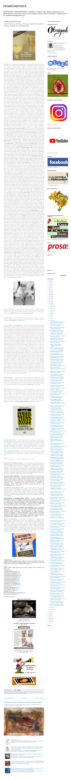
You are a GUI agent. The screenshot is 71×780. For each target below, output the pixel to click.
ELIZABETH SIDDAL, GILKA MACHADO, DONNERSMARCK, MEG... (57, 440)
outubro (51, 308)
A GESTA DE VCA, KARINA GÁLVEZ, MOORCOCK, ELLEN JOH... (57, 580)
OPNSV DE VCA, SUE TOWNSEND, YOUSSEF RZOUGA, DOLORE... (57, 378)
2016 (50, 298)
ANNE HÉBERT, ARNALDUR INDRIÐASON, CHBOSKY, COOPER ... (57, 489)
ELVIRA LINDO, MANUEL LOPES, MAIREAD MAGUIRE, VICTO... (56, 495)
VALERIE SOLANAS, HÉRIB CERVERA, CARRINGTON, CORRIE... (58, 372)
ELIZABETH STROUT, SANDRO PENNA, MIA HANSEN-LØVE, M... (57, 469)
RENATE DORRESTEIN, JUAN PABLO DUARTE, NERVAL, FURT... (57, 498)
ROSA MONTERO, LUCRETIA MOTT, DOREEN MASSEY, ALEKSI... (57, 549)
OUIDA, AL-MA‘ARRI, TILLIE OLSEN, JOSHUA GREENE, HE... (57, 571)
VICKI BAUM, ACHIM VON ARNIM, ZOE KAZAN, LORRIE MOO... (58, 501)
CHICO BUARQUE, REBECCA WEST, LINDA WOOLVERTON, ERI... (57, 597)
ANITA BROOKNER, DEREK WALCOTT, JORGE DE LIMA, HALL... (58, 394)
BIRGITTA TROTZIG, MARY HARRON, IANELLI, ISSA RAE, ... (57, 527)
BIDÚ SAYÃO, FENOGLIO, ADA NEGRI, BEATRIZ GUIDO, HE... (58, 336)
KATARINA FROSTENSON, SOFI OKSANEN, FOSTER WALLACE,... (57, 535)
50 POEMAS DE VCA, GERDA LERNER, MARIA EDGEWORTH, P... (57, 558)
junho (51, 315)
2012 (50, 611)
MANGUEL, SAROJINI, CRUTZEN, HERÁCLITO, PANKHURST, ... (57, 449)
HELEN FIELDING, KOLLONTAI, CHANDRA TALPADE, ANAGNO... (57, 331)
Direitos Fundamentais (19, 691)
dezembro (52, 304)
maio (51, 316)
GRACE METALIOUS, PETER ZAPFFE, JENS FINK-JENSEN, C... (57, 588)
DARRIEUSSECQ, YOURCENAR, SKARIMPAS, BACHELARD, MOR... (57, 458)
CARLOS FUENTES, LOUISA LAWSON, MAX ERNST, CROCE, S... (58, 432)
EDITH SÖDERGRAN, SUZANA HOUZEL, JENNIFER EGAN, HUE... (57, 538)
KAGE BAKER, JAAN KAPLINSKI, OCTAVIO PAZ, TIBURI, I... (56, 480)
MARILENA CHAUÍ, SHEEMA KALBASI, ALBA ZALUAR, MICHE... (57, 599)
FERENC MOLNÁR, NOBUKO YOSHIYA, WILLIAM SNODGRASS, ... (57, 518)
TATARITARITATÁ (14, 6)
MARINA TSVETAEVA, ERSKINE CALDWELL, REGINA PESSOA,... (57, 602)
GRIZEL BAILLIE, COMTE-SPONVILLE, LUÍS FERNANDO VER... (57, 552)
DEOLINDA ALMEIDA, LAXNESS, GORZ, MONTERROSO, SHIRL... (57, 452)
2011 (50, 613)
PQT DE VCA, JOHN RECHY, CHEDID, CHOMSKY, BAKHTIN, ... (57, 389)
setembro (52, 310)
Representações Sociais (15, 693)
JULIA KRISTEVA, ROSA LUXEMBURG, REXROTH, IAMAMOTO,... (58, 583)
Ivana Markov (26, 691)
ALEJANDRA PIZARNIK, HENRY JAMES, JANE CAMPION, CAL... (57, 334)
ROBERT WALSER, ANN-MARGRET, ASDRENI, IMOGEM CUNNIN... (57, 357)
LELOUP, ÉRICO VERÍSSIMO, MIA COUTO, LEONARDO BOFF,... (56, 563)
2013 (50, 303)
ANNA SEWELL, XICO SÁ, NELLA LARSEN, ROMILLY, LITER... (56, 380)
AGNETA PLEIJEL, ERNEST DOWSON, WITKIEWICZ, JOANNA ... (57, 420)
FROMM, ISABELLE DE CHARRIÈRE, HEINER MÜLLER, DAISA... (57, 555)
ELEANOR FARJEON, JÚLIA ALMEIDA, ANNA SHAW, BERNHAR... (57, 447)
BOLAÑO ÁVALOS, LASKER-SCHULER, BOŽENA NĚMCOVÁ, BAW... (58, 506)
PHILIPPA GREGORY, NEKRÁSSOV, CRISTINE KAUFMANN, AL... (57, 530)
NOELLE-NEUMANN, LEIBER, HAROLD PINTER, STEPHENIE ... (58, 577)
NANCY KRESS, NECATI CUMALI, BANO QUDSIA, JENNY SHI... (56, 472)
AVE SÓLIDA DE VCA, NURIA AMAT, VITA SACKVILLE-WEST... (57, 383)
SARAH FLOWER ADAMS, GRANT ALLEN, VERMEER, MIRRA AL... (57, 426)
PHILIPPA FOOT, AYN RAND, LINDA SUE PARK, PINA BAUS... (57, 325)
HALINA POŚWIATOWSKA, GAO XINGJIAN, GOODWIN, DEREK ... (57, 544)
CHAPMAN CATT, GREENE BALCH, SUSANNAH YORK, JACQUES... (57, 532)
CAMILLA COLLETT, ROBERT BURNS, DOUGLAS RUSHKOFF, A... (57, 486)
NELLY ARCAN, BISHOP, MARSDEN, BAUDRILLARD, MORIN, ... (57, 415)
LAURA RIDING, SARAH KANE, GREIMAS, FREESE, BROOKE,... (57, 455)
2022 (50, 287)
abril (51, 318)
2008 (50, 618)
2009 (50, 616)
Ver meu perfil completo (52, 52)
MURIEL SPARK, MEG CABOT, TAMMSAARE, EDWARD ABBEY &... (57, 477)
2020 (50, 291)
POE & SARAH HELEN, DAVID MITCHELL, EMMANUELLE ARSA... (57, 515)
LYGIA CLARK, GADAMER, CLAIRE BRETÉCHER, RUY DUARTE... (57, 339)
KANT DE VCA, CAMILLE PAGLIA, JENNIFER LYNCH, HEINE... (56, 363)
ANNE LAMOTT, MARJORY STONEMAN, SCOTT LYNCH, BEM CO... (57, 368)
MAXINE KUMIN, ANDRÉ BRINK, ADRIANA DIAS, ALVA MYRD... (56, 463)
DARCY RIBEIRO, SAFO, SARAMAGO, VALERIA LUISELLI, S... (57, 566)
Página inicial (24, 698)
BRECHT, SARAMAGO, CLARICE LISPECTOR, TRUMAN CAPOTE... (57, 605)
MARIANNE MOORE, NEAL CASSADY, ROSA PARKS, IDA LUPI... (57, 475)
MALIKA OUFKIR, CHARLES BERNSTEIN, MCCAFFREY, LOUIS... (58, 365)
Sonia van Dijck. (23, 693)
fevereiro (51, 607)
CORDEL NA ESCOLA (15, 739)
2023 (50, 286)
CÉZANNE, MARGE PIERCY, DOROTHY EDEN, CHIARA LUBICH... (56, 345)
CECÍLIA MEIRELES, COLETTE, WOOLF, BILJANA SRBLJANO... (57, 509)
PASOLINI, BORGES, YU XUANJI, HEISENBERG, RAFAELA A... (56, 375)
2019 (50, 293)
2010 (50, 615)
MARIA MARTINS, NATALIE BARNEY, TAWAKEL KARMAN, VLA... (57, 466)
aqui (10, 277)
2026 (50, 280)
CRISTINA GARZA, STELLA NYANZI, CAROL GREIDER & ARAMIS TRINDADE (23, 702)
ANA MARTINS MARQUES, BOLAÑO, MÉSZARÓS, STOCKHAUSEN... (57, 322)
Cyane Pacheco (12, 691)
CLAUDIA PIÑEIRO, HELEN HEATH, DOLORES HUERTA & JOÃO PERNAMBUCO (27, 761)
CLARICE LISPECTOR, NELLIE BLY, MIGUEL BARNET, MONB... (57, 492)
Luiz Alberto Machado (60, 43)
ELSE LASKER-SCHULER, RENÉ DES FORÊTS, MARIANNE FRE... (57, 434)
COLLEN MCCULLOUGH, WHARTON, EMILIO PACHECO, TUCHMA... (57, 483)
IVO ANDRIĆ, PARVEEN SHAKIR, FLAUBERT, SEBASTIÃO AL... (56, 397)
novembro (52, 306)
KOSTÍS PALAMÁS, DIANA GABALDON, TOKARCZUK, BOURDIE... (58, 521)
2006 (50, 621)
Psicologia (9, 693)
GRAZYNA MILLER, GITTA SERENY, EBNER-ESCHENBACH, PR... (57, 351)
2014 (50, 301)
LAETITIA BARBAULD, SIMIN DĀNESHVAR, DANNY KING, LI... (57, 400)
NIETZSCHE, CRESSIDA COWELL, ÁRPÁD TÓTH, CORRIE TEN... (57, 360)
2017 (50, 296)
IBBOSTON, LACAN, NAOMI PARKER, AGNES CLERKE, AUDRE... (57, 503)
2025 (50, 282)
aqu (12, 277)
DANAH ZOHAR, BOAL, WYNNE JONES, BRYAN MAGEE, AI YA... (57, 354)
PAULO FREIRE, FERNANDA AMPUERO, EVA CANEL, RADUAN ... (58, 560)
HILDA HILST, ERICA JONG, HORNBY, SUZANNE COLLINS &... (57, 342)
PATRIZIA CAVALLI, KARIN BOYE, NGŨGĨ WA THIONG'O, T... (56, 541)
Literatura (36, 691)
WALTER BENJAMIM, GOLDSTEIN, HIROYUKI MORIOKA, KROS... (57, 418)
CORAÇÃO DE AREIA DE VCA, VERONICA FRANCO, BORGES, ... (57, 574)
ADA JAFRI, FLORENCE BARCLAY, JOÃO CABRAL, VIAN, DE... (57, 391)
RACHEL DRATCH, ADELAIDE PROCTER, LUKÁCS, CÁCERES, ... (57, 412)
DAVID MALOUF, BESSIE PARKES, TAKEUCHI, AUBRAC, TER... (57, 386)
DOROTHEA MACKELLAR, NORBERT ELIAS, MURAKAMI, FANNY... (57, 524)
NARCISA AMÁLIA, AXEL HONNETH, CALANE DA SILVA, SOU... (57, 444)
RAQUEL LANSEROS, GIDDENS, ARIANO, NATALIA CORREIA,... (56, 546)
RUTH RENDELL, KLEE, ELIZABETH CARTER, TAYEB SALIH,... (57, 429)
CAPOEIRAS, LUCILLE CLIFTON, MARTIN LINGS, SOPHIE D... (56, 437)
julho (51, 313)
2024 (50, 284)
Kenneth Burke (31, 691)
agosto (51, 311)
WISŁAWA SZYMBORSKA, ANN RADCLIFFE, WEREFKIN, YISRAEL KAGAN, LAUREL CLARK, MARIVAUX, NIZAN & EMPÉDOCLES (26, 769)
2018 (50, 294)
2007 (50, 620)
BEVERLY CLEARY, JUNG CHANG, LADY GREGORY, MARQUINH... (57, 349)
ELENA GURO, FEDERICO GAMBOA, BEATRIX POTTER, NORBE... (57, 591)
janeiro (51, 609)
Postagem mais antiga (39, 698)
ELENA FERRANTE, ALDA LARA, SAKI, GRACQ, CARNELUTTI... (57, 585)
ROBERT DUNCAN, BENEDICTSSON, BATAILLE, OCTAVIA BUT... (57, 406)
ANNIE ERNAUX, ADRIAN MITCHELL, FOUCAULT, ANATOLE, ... (57, 594)
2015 (50, 299)
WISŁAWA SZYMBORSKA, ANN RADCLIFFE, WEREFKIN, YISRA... (57, 461)
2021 (50, 289)
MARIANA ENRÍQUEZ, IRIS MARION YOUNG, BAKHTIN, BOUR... (57, 569)
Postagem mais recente (9, 698)
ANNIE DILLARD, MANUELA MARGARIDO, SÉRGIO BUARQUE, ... (57, 403)
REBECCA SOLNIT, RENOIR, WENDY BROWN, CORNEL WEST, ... (57, 328)
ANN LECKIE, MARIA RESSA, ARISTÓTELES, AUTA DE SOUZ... (57, 409)
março (51, 320)
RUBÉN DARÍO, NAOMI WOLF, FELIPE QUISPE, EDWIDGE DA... (57, 512)
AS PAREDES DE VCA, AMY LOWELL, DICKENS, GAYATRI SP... (57, 423)
